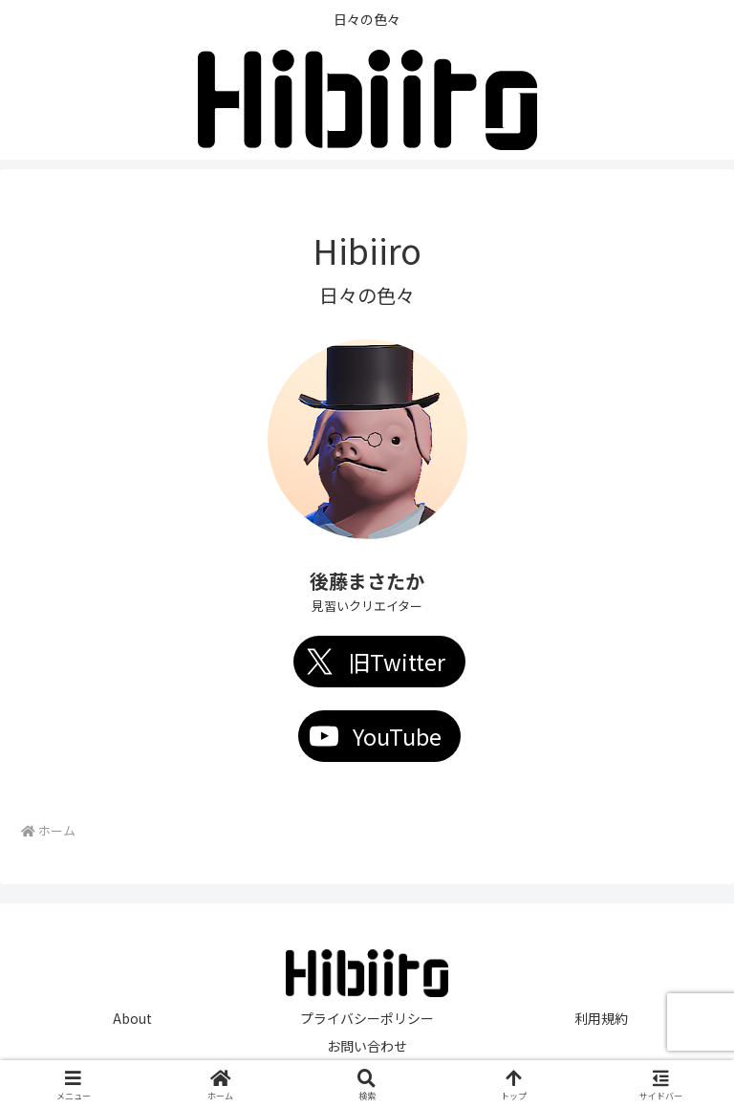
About (132, 1018)
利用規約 (601, 1018)
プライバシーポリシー (367, 1018)
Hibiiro (367, 249)
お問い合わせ (367, 1045)
